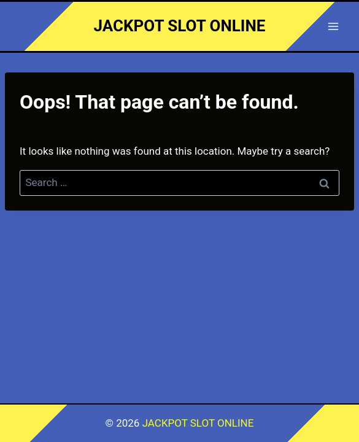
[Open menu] (333, 26)
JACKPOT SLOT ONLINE (198, 423)
